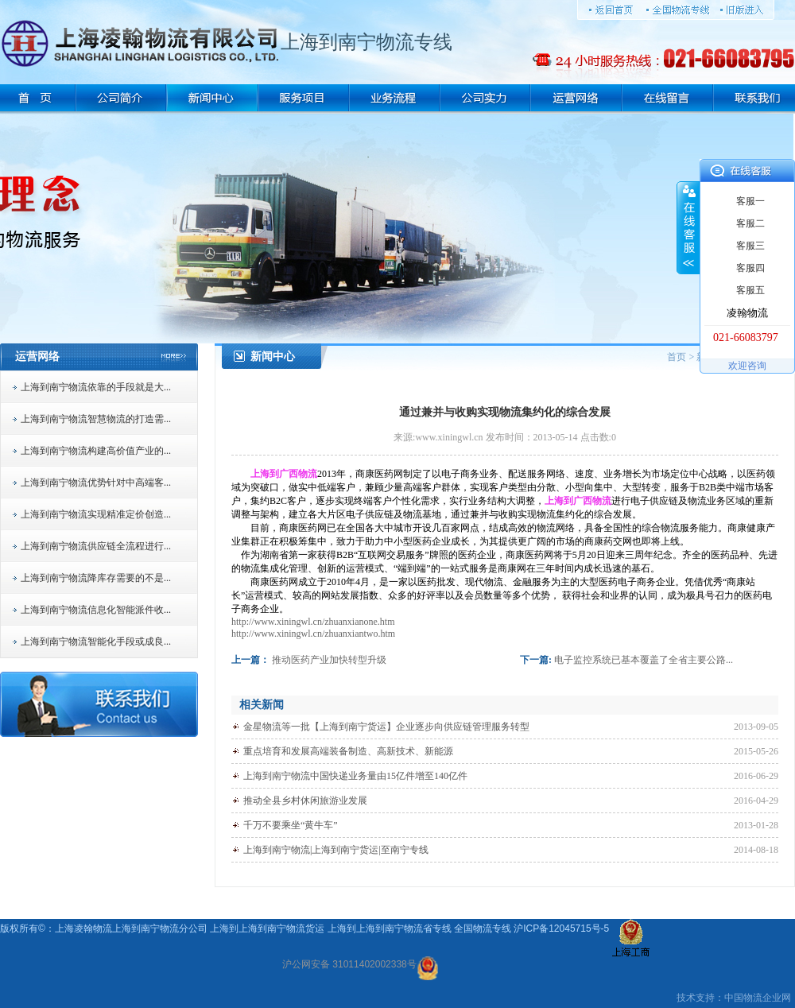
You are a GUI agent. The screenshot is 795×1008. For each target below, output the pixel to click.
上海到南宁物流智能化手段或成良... (96, 641)
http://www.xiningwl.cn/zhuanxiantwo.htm (313, 633)
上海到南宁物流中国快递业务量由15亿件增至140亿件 (355, 775)
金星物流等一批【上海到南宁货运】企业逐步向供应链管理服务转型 (386, 726)
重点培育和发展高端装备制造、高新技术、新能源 (348, 751)
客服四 (750, 267)
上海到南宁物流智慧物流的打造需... (96, 419)
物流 (752, 997)
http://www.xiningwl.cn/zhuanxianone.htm (313, 621)
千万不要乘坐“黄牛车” (290, 825)
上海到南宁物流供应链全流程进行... (96, 546)
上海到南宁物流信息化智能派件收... (96, 609)
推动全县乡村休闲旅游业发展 (305, 800)
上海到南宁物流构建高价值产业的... (96, 450)
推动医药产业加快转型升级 (329, 659)
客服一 (750, 201)
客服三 (750, 245)
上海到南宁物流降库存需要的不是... (96, 577)
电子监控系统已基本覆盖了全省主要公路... (643, 659)
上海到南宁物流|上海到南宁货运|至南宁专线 (336, 849)
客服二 (750, 223)
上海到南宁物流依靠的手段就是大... (96, 387)
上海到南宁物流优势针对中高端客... (96, 482)
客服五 (750, 290)
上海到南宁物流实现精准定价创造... (96, 514)
